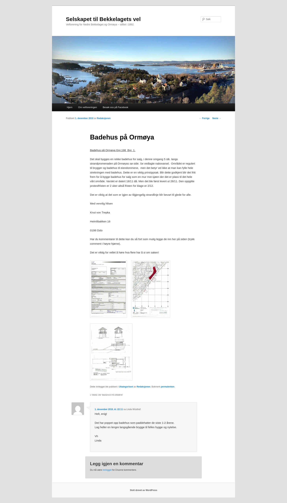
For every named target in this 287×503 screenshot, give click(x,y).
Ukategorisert (126, 386)
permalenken (167, 386)
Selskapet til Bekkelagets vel (103, 19)
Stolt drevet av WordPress (143, 490)
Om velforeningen (87, 107)
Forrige (204, 118)
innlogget (107, 470)
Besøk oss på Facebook (115, 107)
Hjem (69, 107)
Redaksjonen (104, 118)
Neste (216, 118)
